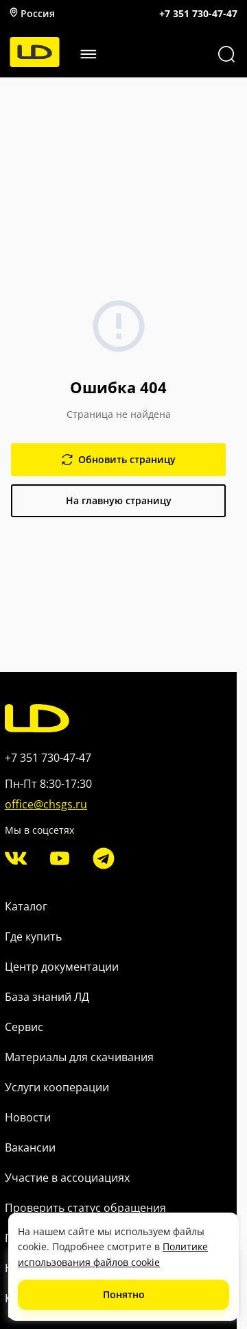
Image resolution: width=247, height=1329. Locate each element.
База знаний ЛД (47, 996)
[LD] (35, 63)
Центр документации (62, 966)
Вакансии (30, 1147)
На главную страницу (119, 500)
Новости (28, 1117)
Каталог (26, 906)
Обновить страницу (119, 459)
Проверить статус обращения (85, 1207)
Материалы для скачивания (79, 1057)
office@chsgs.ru (46, 804)
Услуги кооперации (57, 1087)
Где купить (33, 936)
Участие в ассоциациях (67, 1177)
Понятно (124, 1294)
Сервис (24, 1026)
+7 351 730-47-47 (198, 13)
